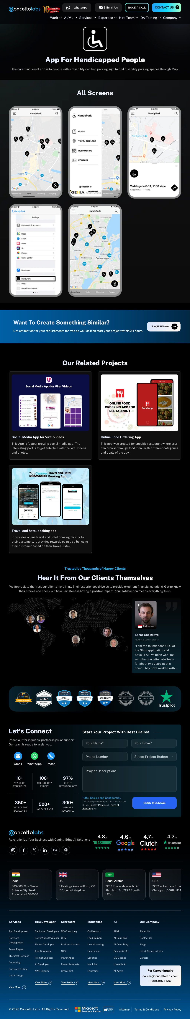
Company (170, 18)
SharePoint (67, 971)
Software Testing (18, 969)
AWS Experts (42, 971)
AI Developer (42, 964)
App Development (18, 931)
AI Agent (118, 971)
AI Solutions (120, 938)
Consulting (14, 962)
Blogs (143, 944)
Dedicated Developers (47, 931)
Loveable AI (120, 964)
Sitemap (124, 1009)
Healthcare (93, 951)
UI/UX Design (16, 975)
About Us (145, 931)
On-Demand (93, 931)
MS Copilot (120, 957)
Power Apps (67, 957)
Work (54, 18)
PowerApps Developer (47, 938)
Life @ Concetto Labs (151, 951)
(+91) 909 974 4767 (160, 981)
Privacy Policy (97, 805)
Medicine (92, 964)
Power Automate (70, 964)
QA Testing (148, 18)
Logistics (92, 957)
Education (92, 971)
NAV (63, 951)
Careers (144, 957)
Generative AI (121, 951)
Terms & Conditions (147, 1009)
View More (14, 987)
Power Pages (16, 949)
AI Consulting (121, 944)
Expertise (105, 18)
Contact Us (164, 7)
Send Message (154, 802)
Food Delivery (94, 938)
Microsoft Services (19, 956)
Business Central (70, 944)
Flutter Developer (44, 944)
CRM (63, 938)
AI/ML (68, 18)
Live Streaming (95, 944)
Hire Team (127, 18)
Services (85, 18)
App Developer (43, 951)
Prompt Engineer (44, 957)
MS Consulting (69, 931)
